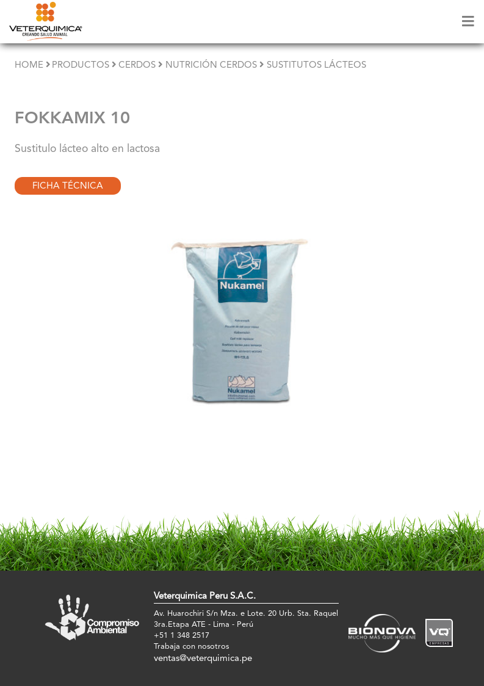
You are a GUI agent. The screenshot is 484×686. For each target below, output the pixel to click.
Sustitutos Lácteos (316, 65)
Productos (80, 65)
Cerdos (137, 65)
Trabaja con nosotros (191, 647)
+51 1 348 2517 (181, 636)
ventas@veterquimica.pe (203, 658)
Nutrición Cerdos (211, 65)
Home (29, 65)
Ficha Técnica (67, 186)
